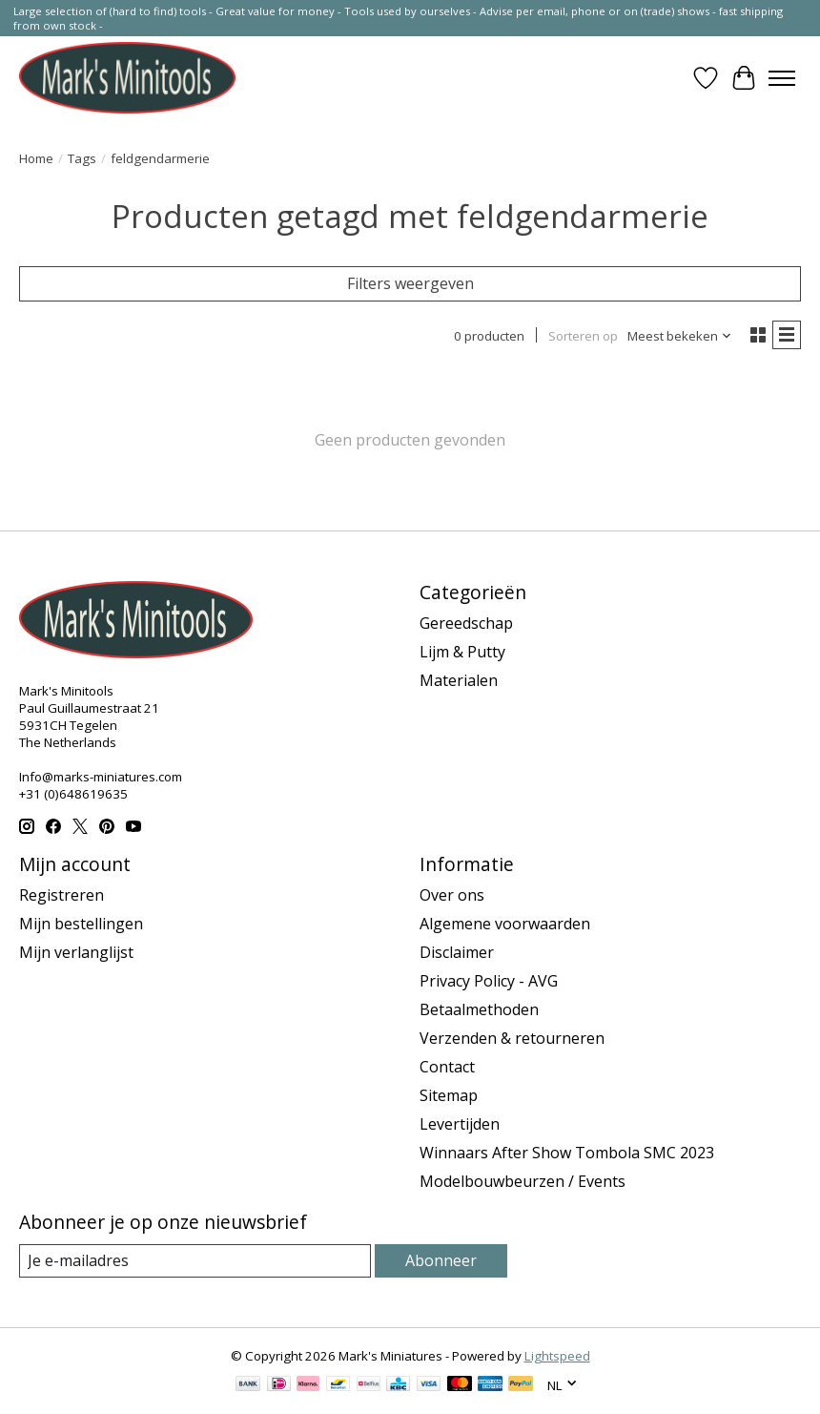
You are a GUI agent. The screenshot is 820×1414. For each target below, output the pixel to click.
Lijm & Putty (462, 651)
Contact (447, 1066)
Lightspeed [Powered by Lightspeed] (557, 1355)
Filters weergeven (410, 283)
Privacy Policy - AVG (489, 980)
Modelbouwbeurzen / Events (522, 1181)
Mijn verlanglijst (76, 952)
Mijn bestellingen (81, 923)
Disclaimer (457, 952)
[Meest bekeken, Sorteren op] (679, 335)
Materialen (459, 680)
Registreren (61, 894)
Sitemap (449, 1095)
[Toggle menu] (782, 78)
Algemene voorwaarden (505, 923)
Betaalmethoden (479, 1009)
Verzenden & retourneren (512, 1038)
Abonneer (441, 1260)
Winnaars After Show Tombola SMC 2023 (567, 1152)
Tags (82, 158)
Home (36, 158)
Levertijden (460, 1123)
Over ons (452, 894)
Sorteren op (583, 335)
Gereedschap (466, 623)
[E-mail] (195, 1261)
